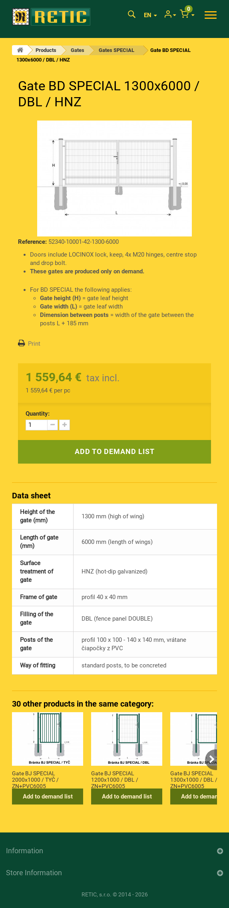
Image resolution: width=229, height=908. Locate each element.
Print (34, 343)
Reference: (32, 241)
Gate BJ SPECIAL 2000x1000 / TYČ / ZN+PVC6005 (35, 779)
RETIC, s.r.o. (97, 894)
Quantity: (38, 413)
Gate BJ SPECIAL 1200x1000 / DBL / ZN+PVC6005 (114, 779)
